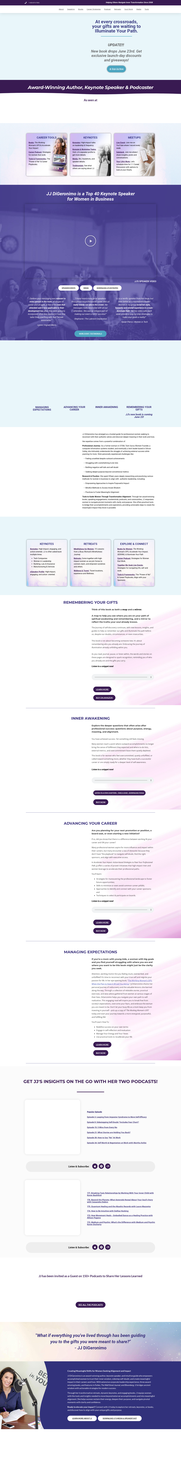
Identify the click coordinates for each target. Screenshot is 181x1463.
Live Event (120, 143)
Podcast (107, 9)
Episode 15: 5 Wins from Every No (102, 1130)
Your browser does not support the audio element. (123, 780)
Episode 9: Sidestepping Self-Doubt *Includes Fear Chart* (113, 1125)
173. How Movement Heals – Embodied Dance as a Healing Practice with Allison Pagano (120, 1219)
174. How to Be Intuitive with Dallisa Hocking (107, 1214)
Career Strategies (94, 9)
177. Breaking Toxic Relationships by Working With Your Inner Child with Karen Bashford (120, 1197)
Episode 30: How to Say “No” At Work (104, 1140)
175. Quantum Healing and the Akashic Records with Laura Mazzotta (119, 1209)
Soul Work (128, 9)
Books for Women (124, 549)
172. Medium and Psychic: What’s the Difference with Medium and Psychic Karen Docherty (121, 1226)
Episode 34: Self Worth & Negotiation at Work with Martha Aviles (116, 1146)
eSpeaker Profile (37, 572)
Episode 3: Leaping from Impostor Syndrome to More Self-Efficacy (117, 1120)
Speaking (71, 9)
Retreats (117, 9)
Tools (147, 9)
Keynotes (76, 143)
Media (138, 9)
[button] (90, 241)
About (61, 9)
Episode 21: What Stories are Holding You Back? (108, 1135)
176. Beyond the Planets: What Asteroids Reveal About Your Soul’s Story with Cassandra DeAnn (120, 1204)
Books (80, 9)
